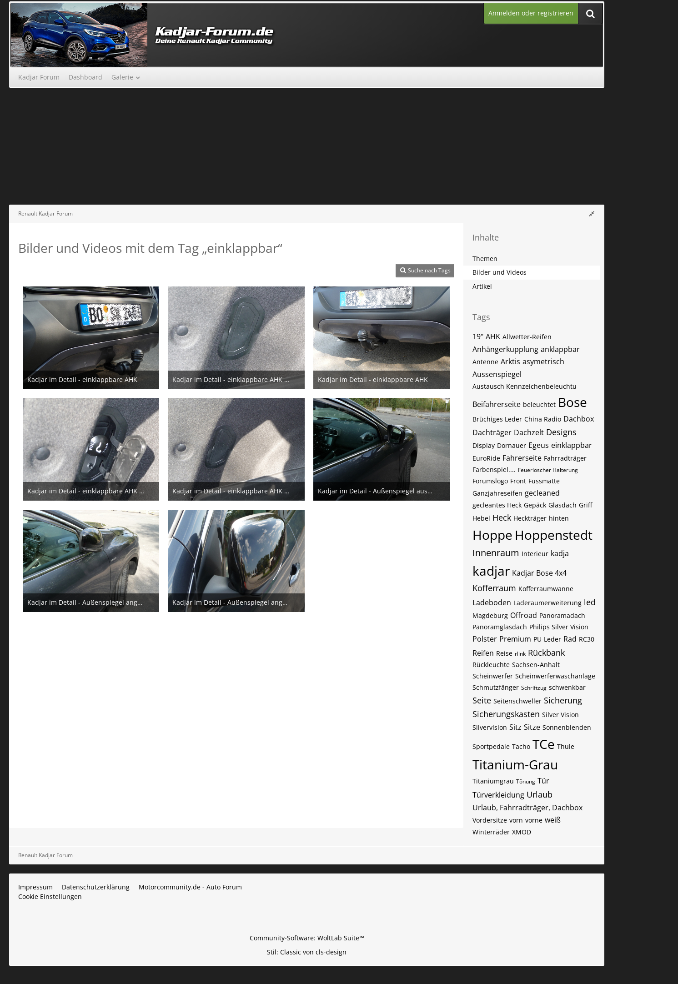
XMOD (521, 832)
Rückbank (546, 652)
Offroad (523, 615)
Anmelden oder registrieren (530, 13)
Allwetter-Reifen (527, 336)
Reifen (483, 653)
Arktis (510, 361)
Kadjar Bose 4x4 (539, 573)
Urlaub (539, 794)
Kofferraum (494, 587)
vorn (516, 820)
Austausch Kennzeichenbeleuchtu (524, 386)
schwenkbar (567, 687)
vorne (533, 820)
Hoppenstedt (554, 534)
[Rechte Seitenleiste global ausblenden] (591, 213)
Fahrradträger (565, 458)
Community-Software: (307, 938)
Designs (561, 432)
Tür (543, 781)
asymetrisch (543, 361)
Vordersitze (489, 820)
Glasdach (562, 505)
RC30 (586, 639)
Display (483, 445)
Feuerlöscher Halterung (548, 470)
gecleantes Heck (497, 505)
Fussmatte (544, 481)
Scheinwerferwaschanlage (555, 676)
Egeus (538, 445)
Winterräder (491, 832)
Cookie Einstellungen (50, 896)
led (590, 602)
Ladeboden (491, 602)
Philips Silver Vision (558, 627)
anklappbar (560, 349)
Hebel (481, 518)
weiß (553, 820)
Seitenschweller (517, 701)
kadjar (491, 570)
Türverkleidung (498, 795)
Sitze (532, 727)
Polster (484, 639)
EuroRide (486, 458)
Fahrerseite (522, 458)
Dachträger (492, 432)
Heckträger (530, 518)
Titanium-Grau (515, 764)
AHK (493, 336)
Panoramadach (562, 615)
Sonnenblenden (566, 727)
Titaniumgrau (493, 781)
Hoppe (492, 534)
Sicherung (563, 700)
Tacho (521, 746)
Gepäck (535, 505)
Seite (481, 700)
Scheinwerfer (492, 676)
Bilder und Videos (499, 272)
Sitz (515, 727)
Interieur (535, 553)
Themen (484, 258)
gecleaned (542, 493)
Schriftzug (534, 688)
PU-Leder (547, 639)
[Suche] (590, 13)
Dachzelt (529, 432)
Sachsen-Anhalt (536, 664)
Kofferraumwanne (545, 588)
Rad (570, 639)
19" (477, 336)
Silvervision (489, 727)
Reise (504, 653)
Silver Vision (560, 714)
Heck (501, 517)
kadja (560, 553)
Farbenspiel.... (494, 469)
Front (518, 481)
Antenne (485, 361)
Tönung (525, 781)
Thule (565, 746)
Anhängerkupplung (505, 349)
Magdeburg (490, 615)
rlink (520, 654)
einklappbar (571, 445)
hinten (559, 518)
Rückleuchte (491, 664)
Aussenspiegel (497, 374)
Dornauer (511, 445)
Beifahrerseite (496, 404)
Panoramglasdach (499, 627)
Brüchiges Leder (497, 419)
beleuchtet (539, 404)
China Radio (542, 419)
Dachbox (578, 419)
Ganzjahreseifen (497, 493)
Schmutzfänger (495, 687)
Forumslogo (490, 481)
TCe (543, 744)
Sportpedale (491, 746)
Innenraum (495, 553)
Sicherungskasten (506, 713)
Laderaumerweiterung (547, 602)
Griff (585, 505)
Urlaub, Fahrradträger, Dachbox (527, 808)
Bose (572, 402)
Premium (515, 639)
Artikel (482, 286)
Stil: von (307, 952)
